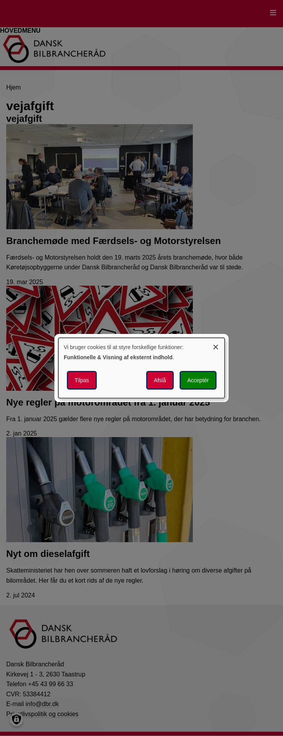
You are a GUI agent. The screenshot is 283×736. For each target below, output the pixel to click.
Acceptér (198, 380)
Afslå (160, 380)
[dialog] (141, 368)
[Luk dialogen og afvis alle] (216, 346)
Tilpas (82, 380)
